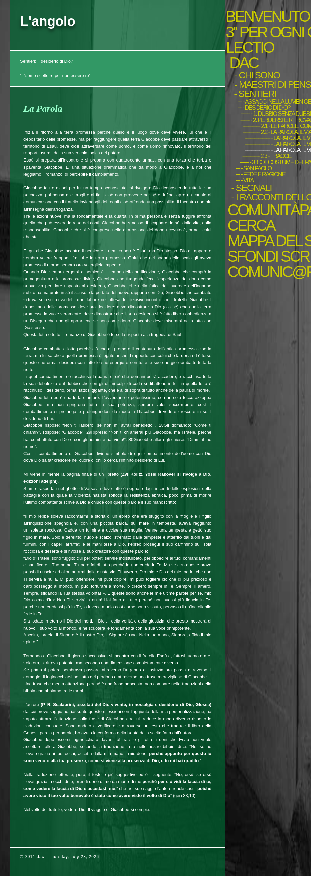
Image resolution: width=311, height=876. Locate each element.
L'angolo (47, 21)
